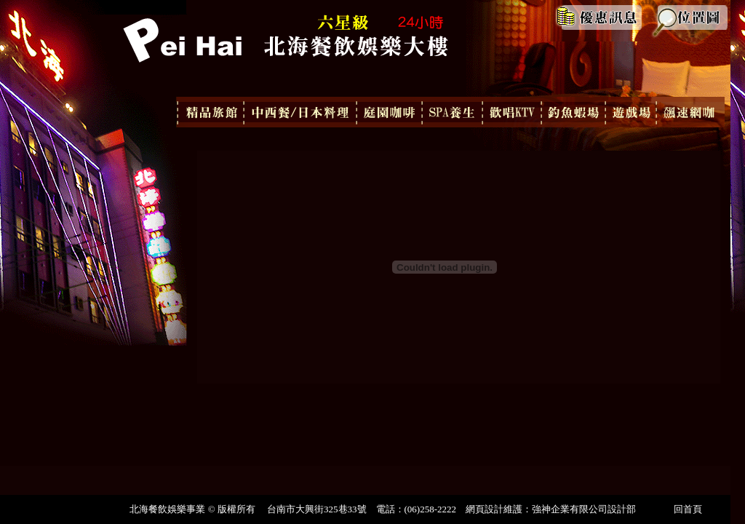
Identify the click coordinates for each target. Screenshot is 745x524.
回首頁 (688, 509)
